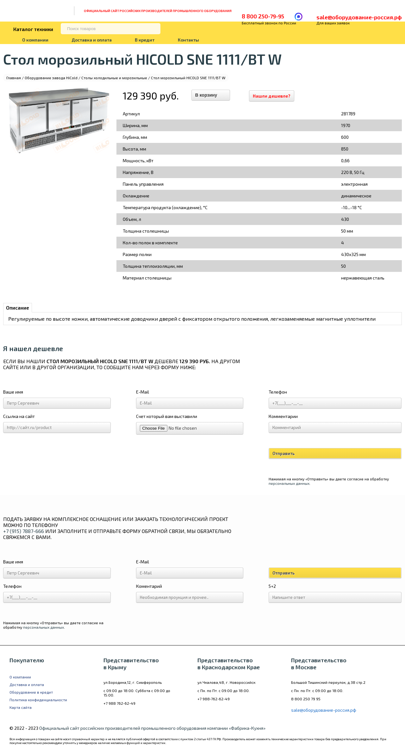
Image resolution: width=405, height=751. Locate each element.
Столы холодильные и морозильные (114, 77)
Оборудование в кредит (31, 692)
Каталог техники (33, 29)
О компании (35, 39)
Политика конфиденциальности (38, 699)
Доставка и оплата (92, 39)
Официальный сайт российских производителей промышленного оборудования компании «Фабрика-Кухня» (152, 728)
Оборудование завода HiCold (51, 77)
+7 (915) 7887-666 (23, 531)
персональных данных (289, 483)
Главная (13, 77)
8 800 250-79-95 (263, 16)
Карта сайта (20, 707)
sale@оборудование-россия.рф (359, 17)
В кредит (144, 39)
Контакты (188, 39)
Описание (17, 308)
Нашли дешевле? (275, 96)
